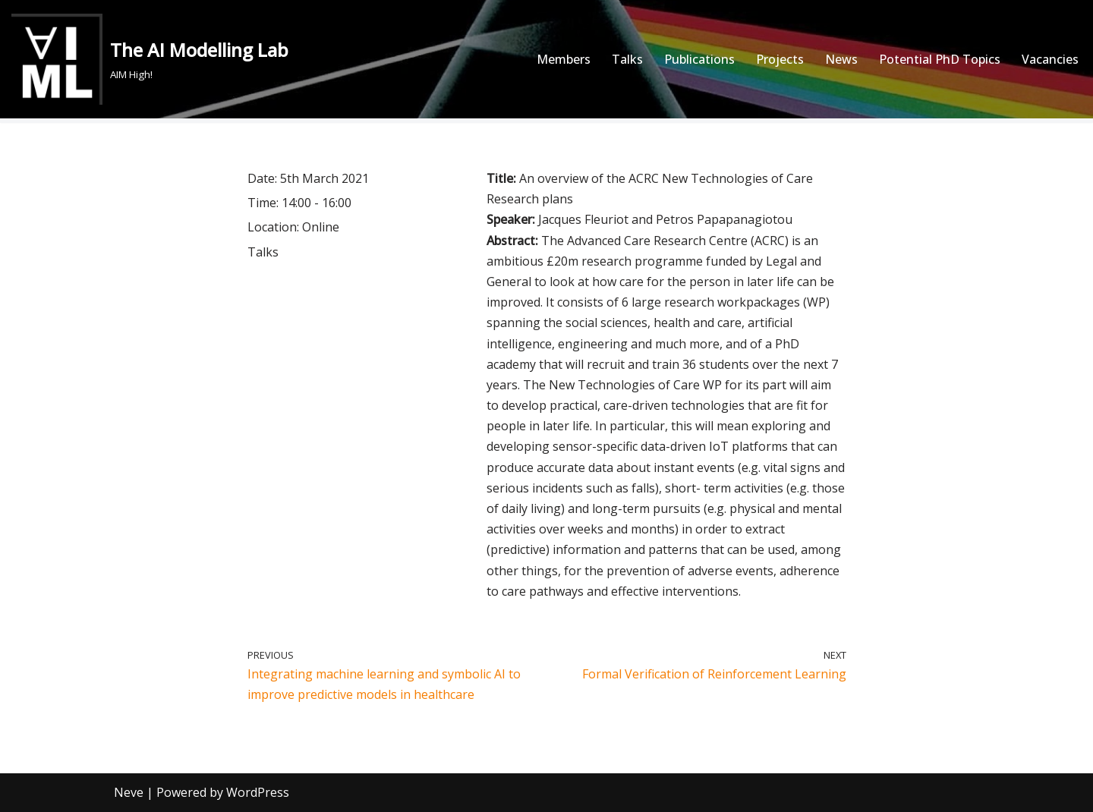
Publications (699, 59)
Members (564, 59)
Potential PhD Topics (939, 59)
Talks (627, 59)
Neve (128, 792)
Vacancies (1050, 59)
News (841, 59)
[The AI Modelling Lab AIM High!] (149, 59)
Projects (780, 59)
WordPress (257, 792)
